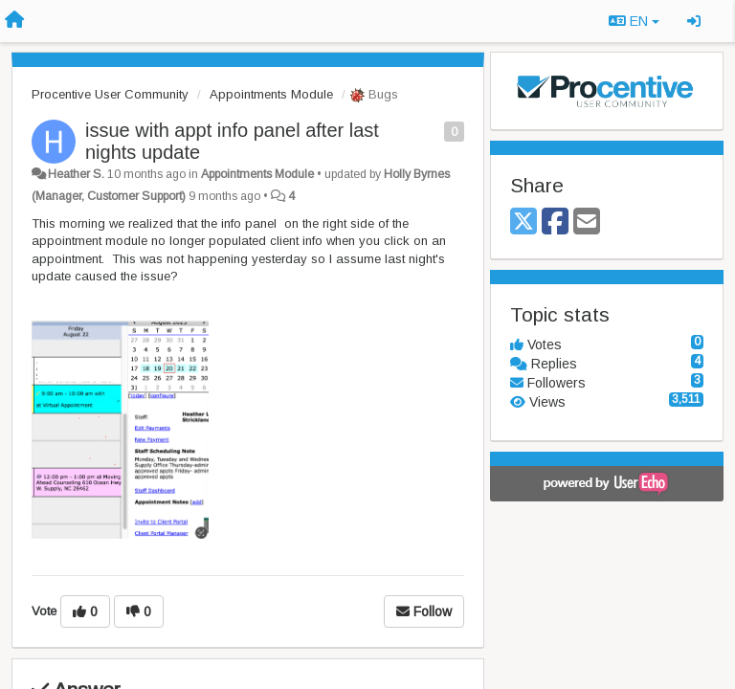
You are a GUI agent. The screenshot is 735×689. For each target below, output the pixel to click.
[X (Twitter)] (523, 222)
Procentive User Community (110, 94)
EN (634, 21)
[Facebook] (555, 222)
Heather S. (76, 174)
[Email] (586, 222)
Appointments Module (271, 94)
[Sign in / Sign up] (694, 21)
